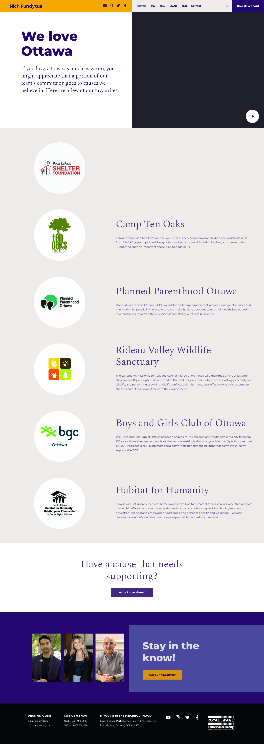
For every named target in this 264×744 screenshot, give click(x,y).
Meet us (142, 6)
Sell (163, 6)
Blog (184, 6)
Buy (154, 6)
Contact (196, 6)
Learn (174, 6)
